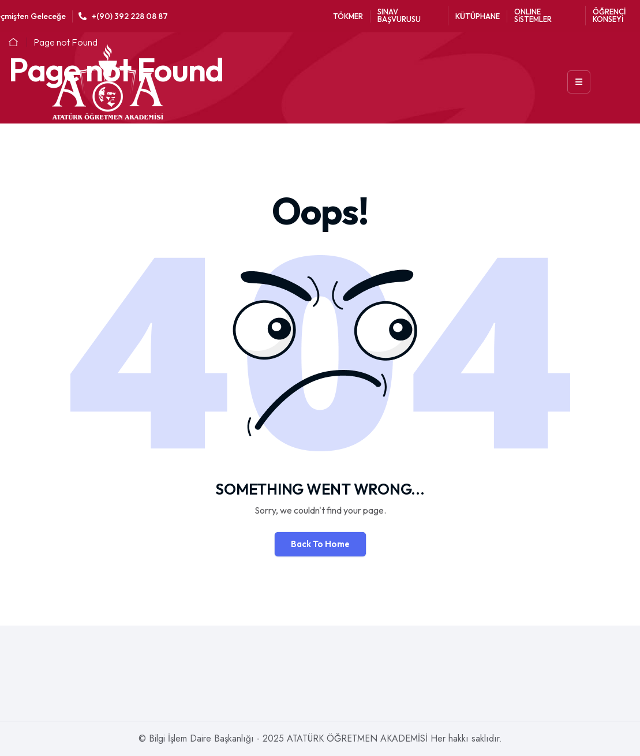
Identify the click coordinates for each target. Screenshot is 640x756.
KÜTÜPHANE (477, 16)
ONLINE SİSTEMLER (533, 15)
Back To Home (320, 543)
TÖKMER (348, 16)
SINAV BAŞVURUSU (399, 15)
